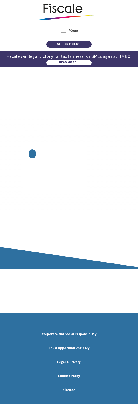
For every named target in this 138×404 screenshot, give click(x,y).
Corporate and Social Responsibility (69, 334)
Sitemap (69, 390)
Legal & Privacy (69, 362)
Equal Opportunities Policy (69, 348)
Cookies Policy (69, 376)
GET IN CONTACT (69, 44)
